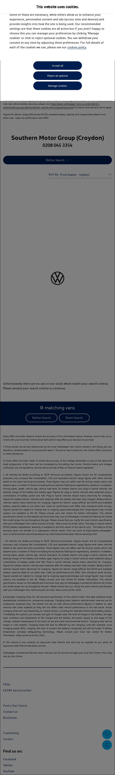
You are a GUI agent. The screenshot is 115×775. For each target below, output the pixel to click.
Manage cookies (57, 85)
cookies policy (76, 47)
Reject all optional (57, 75)
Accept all (57, 65)
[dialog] (57, 387)
